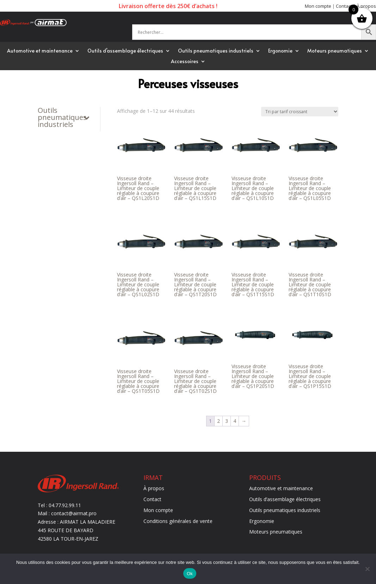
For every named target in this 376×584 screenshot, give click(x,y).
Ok (190, 573)
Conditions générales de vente (177, 521)
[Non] (367, 568)
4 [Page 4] (234, 421)
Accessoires (184, 62)
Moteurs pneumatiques (334, 51)
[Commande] (299, 111)
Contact (344, 6)
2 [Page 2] (218, 421)
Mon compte (318, 6)
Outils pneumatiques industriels (215, 51)
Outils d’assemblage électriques (125, 51)
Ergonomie (280, 51)
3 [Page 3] (226, 421)
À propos (366, 6)
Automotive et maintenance (40, 51)
